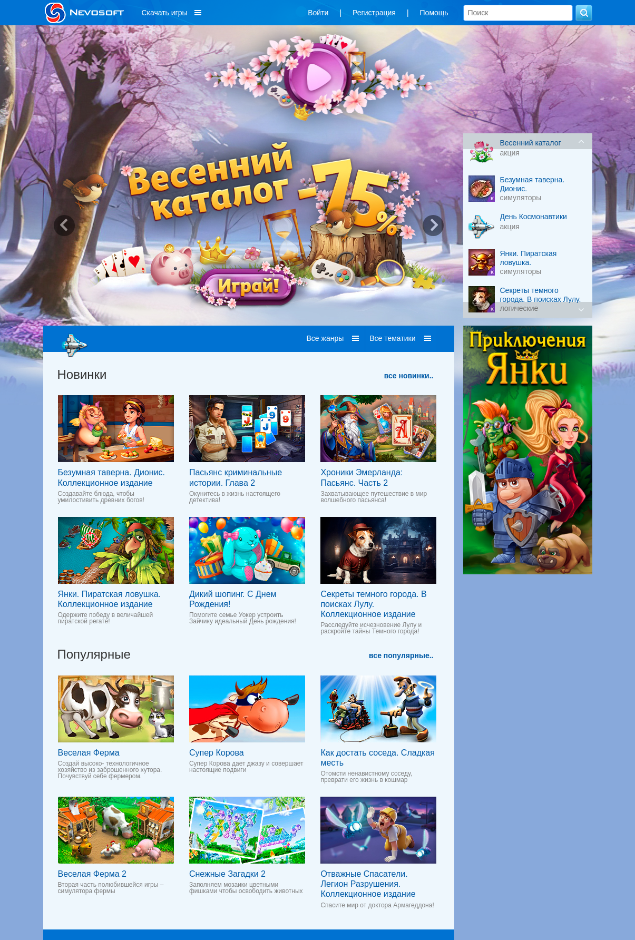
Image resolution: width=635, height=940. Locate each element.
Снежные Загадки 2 (227, 873)
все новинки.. (409, 375)
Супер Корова (216, 752)
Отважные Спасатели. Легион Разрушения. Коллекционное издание (367, 883)
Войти (318, 12)
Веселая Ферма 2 (92, 873)
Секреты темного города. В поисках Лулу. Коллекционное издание (373, 604)
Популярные (94, 654)
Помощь (434, 12)
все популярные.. (401, 655)
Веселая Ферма (89, 752)
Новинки (82, 374)
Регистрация (374, 12)
